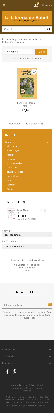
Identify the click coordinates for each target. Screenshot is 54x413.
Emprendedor (12, 176)
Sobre (39, 388)
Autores (7, 231)
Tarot (9, 180)
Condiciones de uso (22, 388)
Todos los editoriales (27, 247)
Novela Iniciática (14, 172)
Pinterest (14, 371)
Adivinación (12, 146)
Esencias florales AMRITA (27, 104)
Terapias (10, 159)
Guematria (11, 185)
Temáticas (10, 142)
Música (10, 189)
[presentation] (26, 327)
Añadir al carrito (21, 219)
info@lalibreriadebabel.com (33, 405)
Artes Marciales (14, 163)
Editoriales (9, 241)
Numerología (12, 150)
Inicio (10, 135)
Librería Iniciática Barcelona (27, 260)
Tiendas (27, 390)
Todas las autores (27, 235)
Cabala (9, 155)
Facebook (7, 371)
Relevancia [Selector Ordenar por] (19, 52)
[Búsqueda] (27, 29)
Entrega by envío (19, 385)
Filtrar (41, 51)
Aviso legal (37, 385)
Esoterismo (12, 167)
